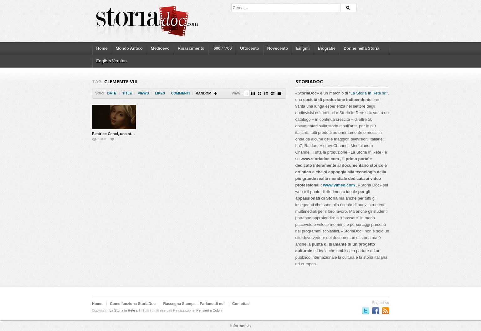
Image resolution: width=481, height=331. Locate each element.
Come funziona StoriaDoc (133, 304)
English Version (111, 61)
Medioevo (160, 48)
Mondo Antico (129, 48)
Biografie (326, 48)
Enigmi (303, 48)
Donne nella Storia (361, 48)
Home (102, 48)
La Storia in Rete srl (125, 310)
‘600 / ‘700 (222, 48)
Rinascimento (191, 48)
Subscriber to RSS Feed (385, 310)
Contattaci (241, 304)
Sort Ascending (215, 93)
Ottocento (249, 48)
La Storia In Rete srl (368, 93)
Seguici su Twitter (365, 310)
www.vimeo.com (339, 185)
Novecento (277, 48)
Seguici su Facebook (375, 310)
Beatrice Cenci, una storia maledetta (124, 134)
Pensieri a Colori (209, 310)
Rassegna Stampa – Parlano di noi (194, 304)
